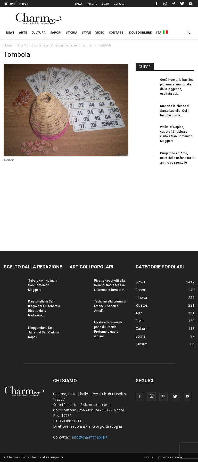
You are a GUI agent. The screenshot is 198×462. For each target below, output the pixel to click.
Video (99, 32)
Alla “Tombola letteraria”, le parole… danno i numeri (55, 45)
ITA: (162, 32)
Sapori (55, 32)
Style (105, 3)
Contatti (119, 3)
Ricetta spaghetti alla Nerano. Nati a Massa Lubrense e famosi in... (110, 285)
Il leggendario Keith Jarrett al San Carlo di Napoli (43, 332)
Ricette (92, 3)
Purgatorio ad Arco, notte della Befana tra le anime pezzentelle (177, 158)
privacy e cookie (170, 457)
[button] (188, 32)
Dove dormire (140, 32)
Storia (71, 32)
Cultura (38, 32)
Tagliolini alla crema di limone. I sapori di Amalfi (110, 306)
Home (8, 45)
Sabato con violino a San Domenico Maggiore (42, 285)
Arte (23, 32)
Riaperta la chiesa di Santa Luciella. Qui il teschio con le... (174, 110)
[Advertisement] (165, 203)
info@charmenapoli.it (90, 437)
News (78, 3)
